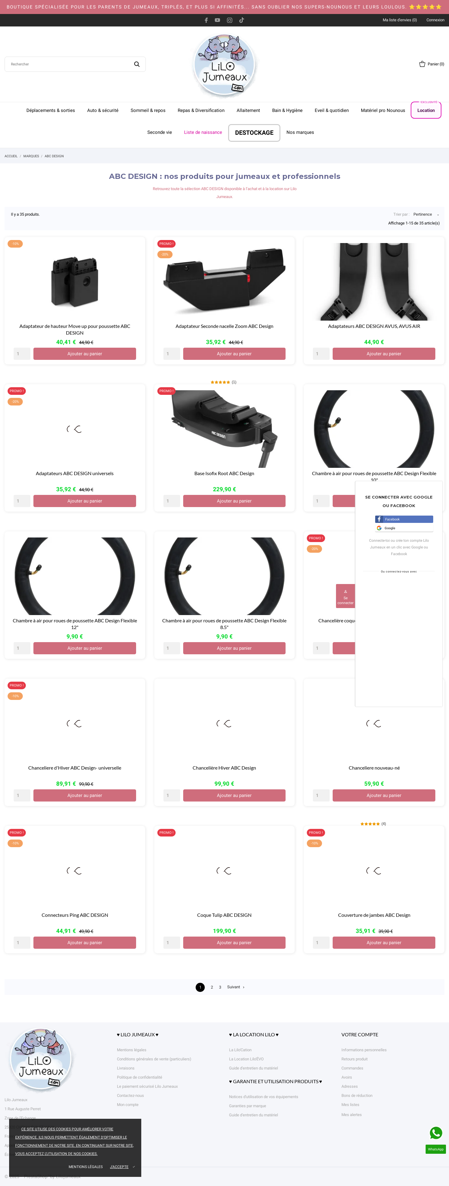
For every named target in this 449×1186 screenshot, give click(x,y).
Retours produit (354, 1059)
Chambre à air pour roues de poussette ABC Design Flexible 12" (75, 623)
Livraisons (126, 1068)
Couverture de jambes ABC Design (374, 915)
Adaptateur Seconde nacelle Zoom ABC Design (224, 326)
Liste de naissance (203, 132)
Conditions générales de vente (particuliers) (154, 1059)
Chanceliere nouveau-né (374, 767)
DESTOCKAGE (254, 132)
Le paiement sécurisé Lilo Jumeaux (147, 1086)
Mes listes (350, 1104)
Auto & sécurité (102, 110)
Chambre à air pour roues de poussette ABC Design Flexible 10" (374, 476)
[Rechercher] (75, 64)
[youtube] (217, 20)
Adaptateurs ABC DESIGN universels (75, 473)
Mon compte (128, 1104)
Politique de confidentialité (139, 1077)
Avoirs (346, 1077)
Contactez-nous (130, 1095)
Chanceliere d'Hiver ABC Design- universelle (74, 767)
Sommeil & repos (148, 110)
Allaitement (248, 110)
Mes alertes (351, 1114)
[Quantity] (22, 354)
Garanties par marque (247, 1106)
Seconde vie (159, 132)
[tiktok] (241, 20)
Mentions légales (86, 1167)
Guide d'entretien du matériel (253, 1068)
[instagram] (229, 20)
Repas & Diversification (201, 110)
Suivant (237, 987)
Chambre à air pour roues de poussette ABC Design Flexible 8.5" (224, 623)
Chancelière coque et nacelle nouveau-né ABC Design (374, 620)
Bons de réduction (356, 1095)
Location (428, 107)
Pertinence (422, 215)
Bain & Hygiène (287, 110)
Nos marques (300, 132)
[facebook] (206, 20)
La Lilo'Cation (240, 1050)
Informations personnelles (364, 1050)
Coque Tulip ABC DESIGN (224, 915)
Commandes (352, 1068)
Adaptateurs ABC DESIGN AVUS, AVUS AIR (374, 326)
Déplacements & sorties (50, 110)
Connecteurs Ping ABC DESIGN (75, 915)
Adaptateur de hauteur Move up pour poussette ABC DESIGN (74, 329)
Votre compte (359, 1034)
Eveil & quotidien (332, 110)
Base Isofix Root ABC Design (224, 473)
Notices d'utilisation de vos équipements (263, 1096)
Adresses (349, 1086)
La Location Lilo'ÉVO (246, 1059)
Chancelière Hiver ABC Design (224, 767)
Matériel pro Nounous (383, 110)
